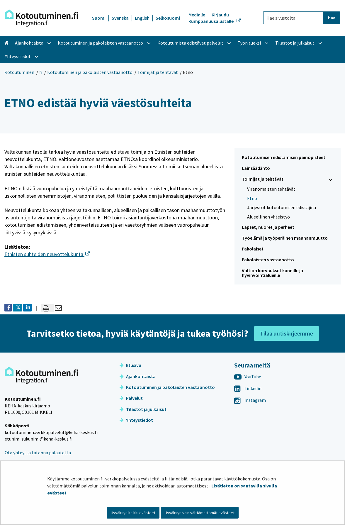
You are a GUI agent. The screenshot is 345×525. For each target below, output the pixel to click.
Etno (252, 198)
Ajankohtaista (138, 376)
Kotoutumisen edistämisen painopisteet (283, 157)
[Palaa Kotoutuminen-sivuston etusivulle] (41, 18)
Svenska (120, 18)
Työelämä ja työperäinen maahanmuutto (285, 238)
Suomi (99, 18)
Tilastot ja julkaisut (143, 409)
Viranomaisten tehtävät (271, 189)
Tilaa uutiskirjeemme (286, 333)
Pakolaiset (253, 249)
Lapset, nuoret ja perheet (268, 227)
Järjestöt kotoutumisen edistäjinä (281, 207)
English (142, 18)
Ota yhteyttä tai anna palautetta (38, 452)
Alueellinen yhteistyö (268, 217)
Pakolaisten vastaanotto (268, 259)
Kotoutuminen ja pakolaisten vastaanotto (89, 72)
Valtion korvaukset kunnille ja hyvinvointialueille (272, 272)
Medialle (197, 15)
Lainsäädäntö (256, 168)
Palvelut (131, 398)
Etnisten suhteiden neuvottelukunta (47, 254)
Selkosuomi (168, 18)
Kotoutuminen (19, 72)
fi (40, 72)
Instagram (250, 400)
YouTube (247, 377)
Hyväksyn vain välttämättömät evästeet (199, 512)
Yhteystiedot (136, 420)
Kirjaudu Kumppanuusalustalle (211, 18)
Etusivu (130, 365)
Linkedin (247, 388)
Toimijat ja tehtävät (157, 72)
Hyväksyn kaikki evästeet (133, 512)
